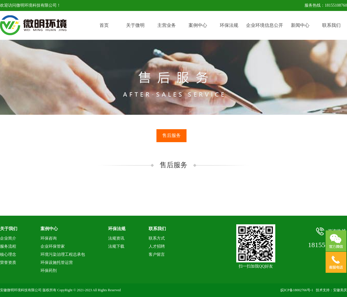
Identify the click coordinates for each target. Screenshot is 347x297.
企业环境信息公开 (264, 25)
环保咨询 (48, 238)
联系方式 (157, 238)
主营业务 (166, 25)
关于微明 (135, 25)
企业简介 (8, 238)
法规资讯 (116, 238)
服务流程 (8, 246)
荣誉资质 (8, 262)
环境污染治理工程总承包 (62, 254)
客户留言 (157, 254)
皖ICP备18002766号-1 (296, 290)
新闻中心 (300, 25)
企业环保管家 (52, 246)
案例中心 (198, 25)
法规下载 (116, 246)
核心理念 (8, 254)
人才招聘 (157, 246)
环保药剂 (48, 270)
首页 (104, 25)
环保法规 (229, 25)
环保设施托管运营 (56, 262)
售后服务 (171, 135)
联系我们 (331, 25)
